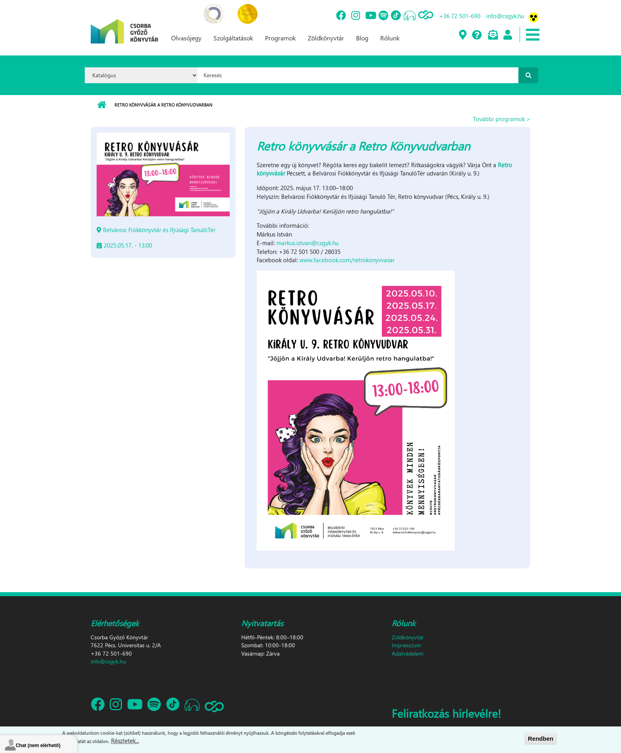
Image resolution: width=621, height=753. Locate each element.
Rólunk (390, 38)
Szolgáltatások (233, 38)
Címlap (101, 105)
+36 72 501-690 (459, 16)
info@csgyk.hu (505, 16)
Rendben (540, 738)
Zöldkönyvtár (326, 38)
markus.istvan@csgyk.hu (307, 243)
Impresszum (406, 645)
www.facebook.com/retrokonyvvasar (346, 260)
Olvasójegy (186, 38)
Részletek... (125, 741)
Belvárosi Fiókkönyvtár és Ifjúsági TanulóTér (159, 230)
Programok (280, 38)
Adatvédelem (407, 653)
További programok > (501, 119)
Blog (362, 38)
